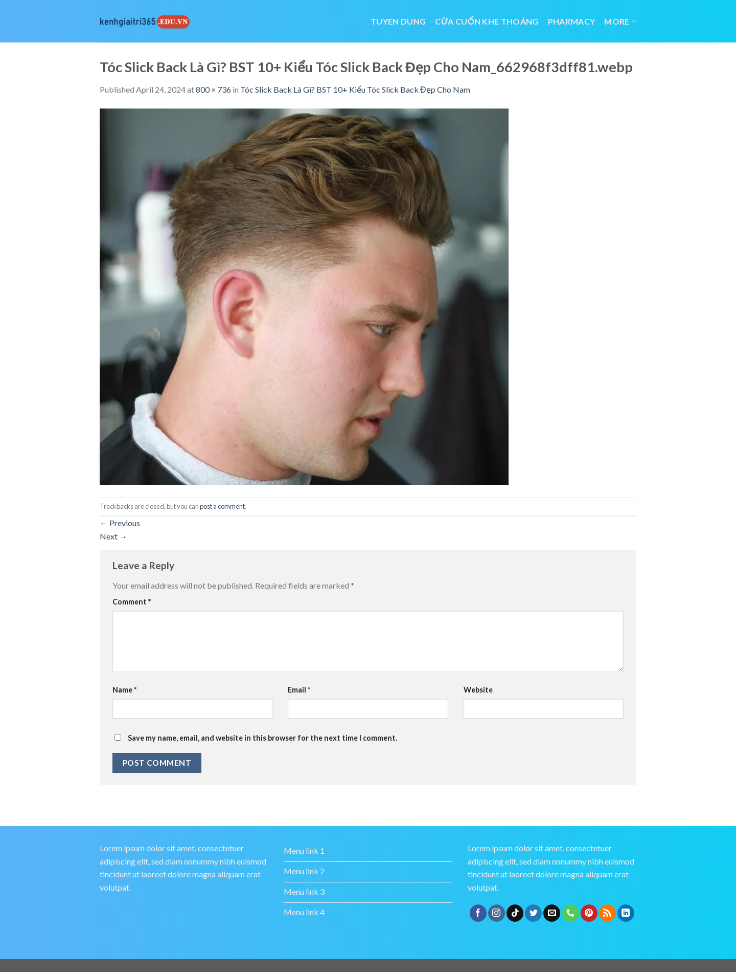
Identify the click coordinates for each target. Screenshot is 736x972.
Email (299, 689)
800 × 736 (213, 89)
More (620, 21)
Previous (120, 523)
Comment (131, 601)
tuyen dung (398, 21)
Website (478, 689)
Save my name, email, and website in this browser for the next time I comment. (262, 737)
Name (124, 689)
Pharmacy (571, 21)
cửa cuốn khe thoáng (486, 21)
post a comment (222, 506)
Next (113, 536)
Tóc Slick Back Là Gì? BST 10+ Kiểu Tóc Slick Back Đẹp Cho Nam (355, 89)
